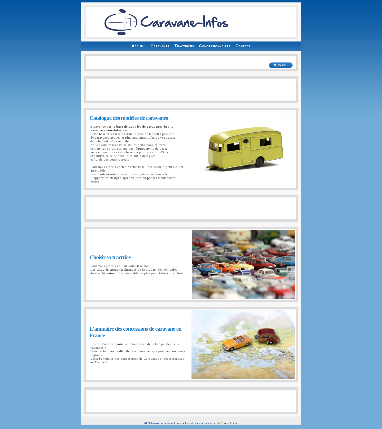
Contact (243, 46)
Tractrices (184, 46)
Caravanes (160, 46)
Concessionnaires (214, 46)
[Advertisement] (191, 90)
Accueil (138, 46)
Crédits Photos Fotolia (224, 423)
